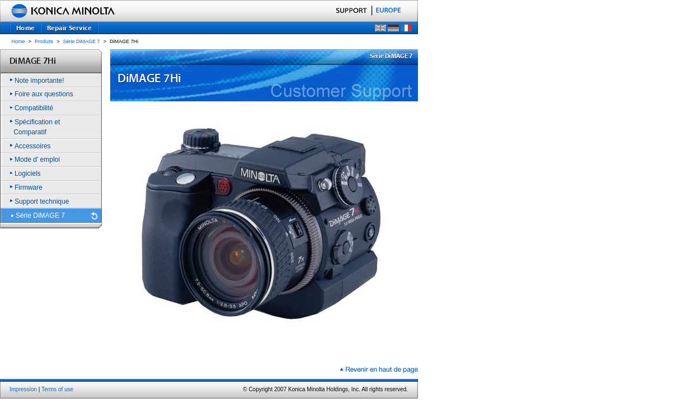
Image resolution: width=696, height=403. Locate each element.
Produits (44, 41)
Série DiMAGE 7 (81, 41)
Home (18, 41)
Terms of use (57, 389)
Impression (23, 389)
